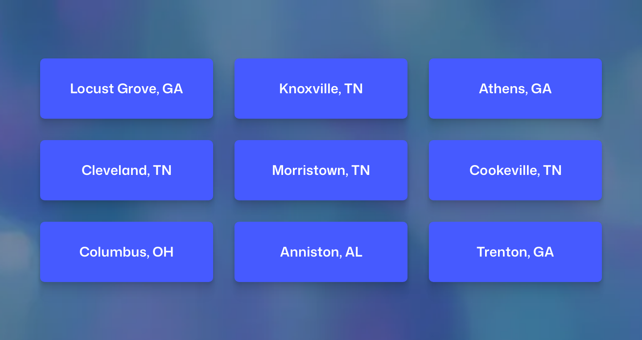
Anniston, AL (321, 251)
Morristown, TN (321, 170)
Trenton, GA (515, 251)
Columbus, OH (126, 251)
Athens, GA (515, 88)
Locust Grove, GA (126, 88)
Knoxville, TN (321, 88)
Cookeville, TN (515, 170)
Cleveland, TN (127, 170)
